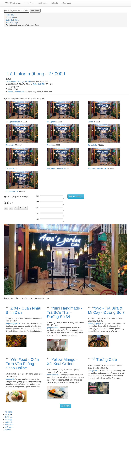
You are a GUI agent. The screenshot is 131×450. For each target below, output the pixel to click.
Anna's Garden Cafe (16, 92)
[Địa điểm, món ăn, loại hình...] (16, 11)
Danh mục (43, 3)
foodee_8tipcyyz (94, 323)
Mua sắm (9, 425)
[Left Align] (6, 208)
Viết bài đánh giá (75, 196)
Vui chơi (8, 422)
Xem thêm (65, 406)
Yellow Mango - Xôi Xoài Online (62, 361)
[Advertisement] (65, 48)
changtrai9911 (93, 371)
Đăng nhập (66, 3)
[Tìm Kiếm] (35, 11)
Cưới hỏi (8, 417)
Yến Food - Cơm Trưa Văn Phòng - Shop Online (22, 363)
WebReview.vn (13, 3)
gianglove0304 (52, 328)
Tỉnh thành (29, 3)
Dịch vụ (8, 430)
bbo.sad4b (10, 379)
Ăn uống (8, 412)
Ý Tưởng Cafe (105, 359)
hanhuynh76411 (53, 375)
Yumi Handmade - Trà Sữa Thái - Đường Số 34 (64, 312)
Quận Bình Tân (39, 84)
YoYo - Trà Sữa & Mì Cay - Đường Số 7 (106, 310)
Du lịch (8, 414)
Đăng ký (55, 3)
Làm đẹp (8, 420)
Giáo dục (8, 427)
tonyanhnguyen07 (13, 323)
